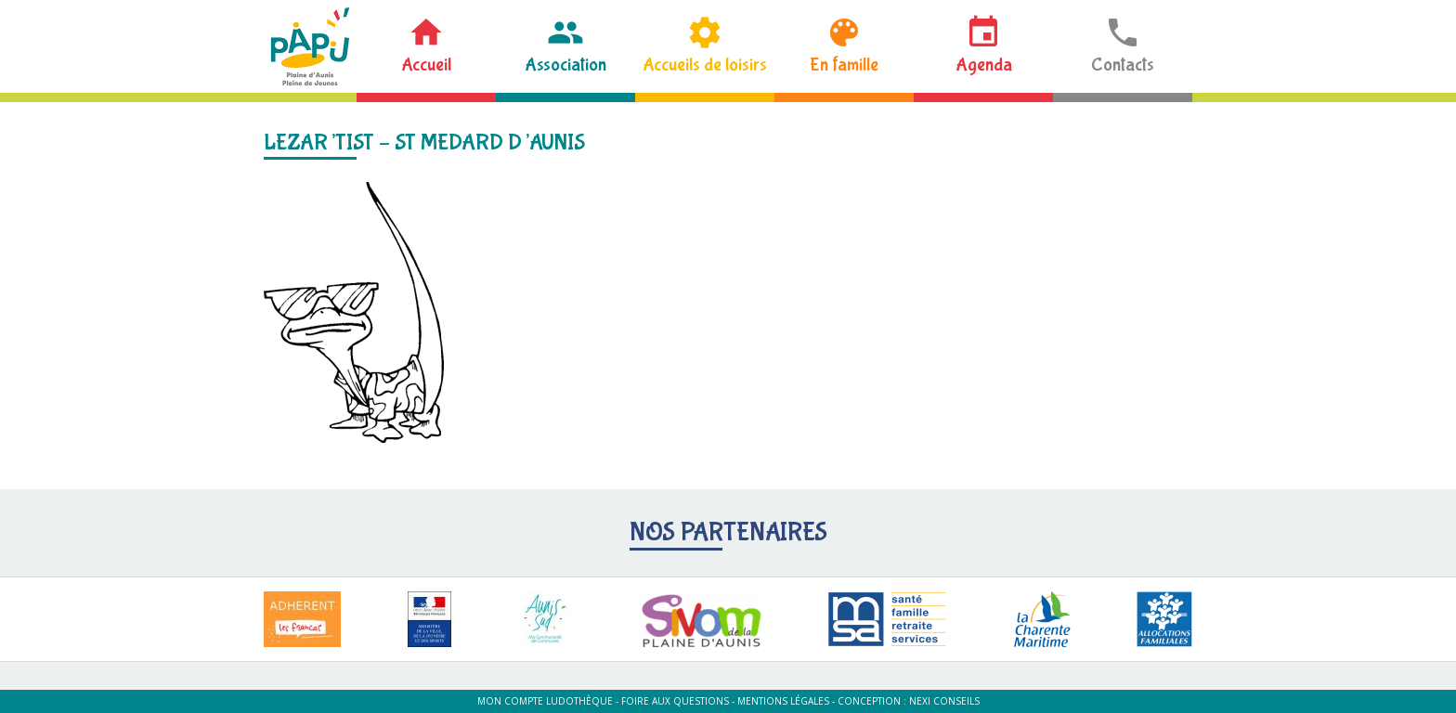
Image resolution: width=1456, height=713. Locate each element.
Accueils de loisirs (705, 64)
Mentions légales (783, 700)
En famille (844, 64)
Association (565, 64)
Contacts (1122, 64)
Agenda (984, 64)
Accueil (426, 64)
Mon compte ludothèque (545, 700)
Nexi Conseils (944, 700)
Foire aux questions (675, 700)
